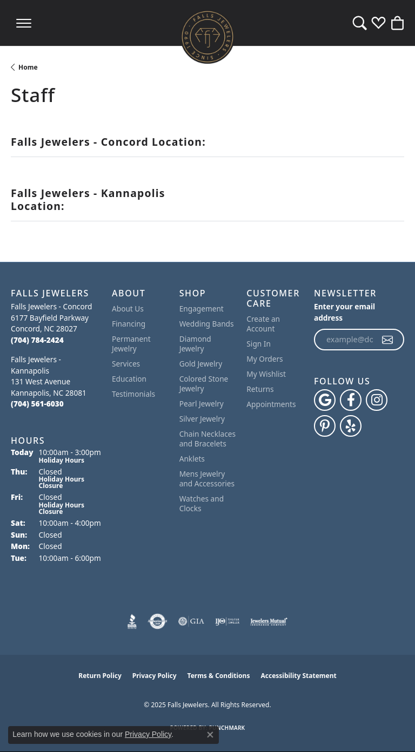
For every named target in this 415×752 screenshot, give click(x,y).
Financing (128, 324)
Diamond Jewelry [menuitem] (195, 344)
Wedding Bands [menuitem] (206, 324)
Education (129, 379)
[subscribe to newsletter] (388, 339)
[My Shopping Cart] (397, 23)
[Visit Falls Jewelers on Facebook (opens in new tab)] (351, 400)
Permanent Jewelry (131, 344)
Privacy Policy (154, 675)
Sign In (258, 343)
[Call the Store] (37, 340)
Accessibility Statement (298, 675)
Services (126, 363)
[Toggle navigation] (24, 23)
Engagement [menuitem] (201, 308)
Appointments (271, 404)
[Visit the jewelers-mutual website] (268, 621)
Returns (259, 389)
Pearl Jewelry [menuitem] (201, 403)
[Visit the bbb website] (132, 621)
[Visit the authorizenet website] (158, 621)
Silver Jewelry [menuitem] (202, 419)
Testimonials (133, 394)
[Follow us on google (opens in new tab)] (325, 400)
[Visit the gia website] (191, 621)
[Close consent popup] (210, 734)
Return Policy (100, 675)
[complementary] (390, 727)
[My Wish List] (378, 23)
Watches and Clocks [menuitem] (201, 503)
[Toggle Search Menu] (359, 23)
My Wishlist (266, 374)
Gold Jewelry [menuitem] (201, 363)
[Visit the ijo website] (227, 621)
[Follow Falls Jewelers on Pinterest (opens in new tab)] (325, 426)
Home (28, 67)
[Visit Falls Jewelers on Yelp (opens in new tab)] (351, 426)
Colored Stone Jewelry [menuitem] (204, 384)
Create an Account (263, 324)
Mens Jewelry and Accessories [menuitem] (207, 479)
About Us (128, 308)
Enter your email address (344, 312)
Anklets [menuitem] (192, 458)
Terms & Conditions (219, 675)
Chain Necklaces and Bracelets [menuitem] (207, 439)
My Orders (264, 359)
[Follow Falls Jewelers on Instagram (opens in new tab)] (376, 400)
